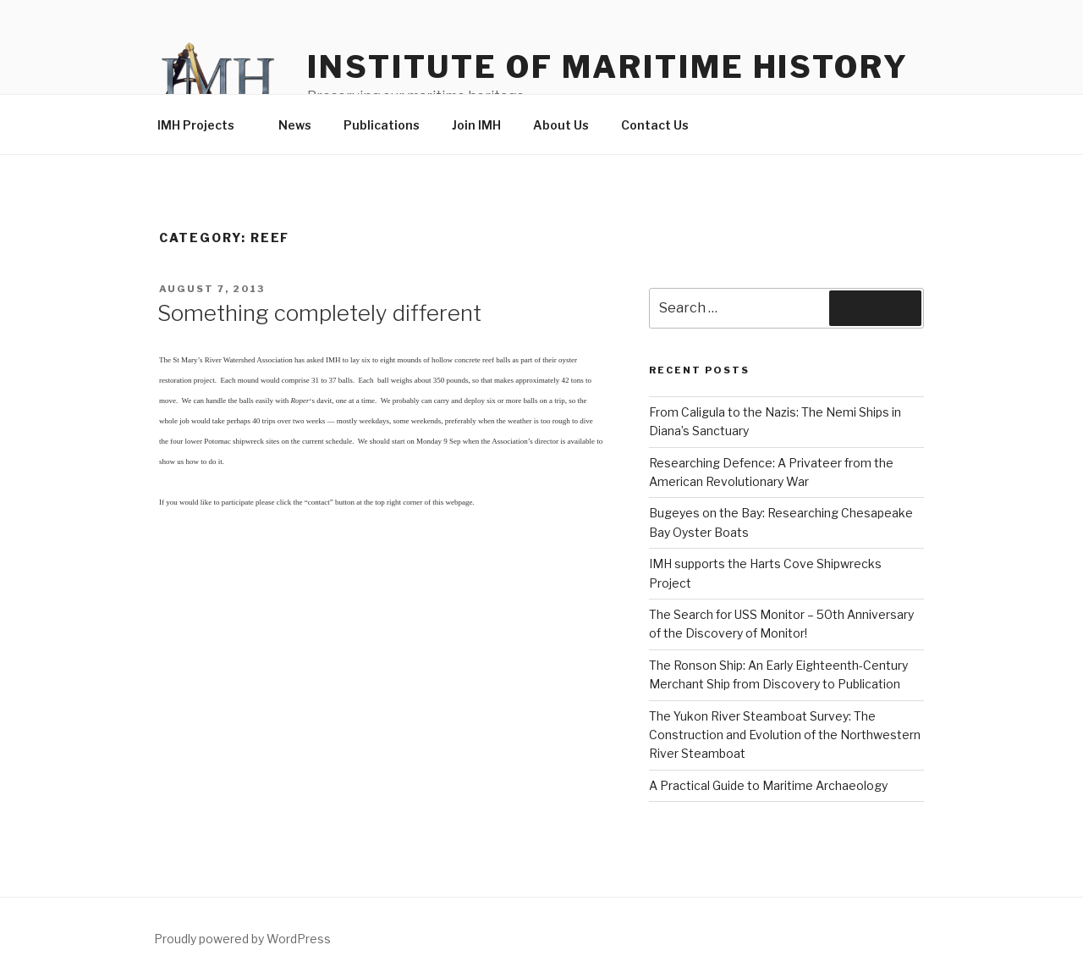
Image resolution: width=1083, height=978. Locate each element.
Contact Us (655, 125)
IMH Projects (203, 125)
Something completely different (319, 313)
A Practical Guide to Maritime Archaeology (768, 785)
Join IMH (476, 125)
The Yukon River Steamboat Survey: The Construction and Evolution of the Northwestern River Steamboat (785, 735)
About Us (561, 125)
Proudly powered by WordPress (242, 938)
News (294, 125)
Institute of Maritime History (608, 67)
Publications (382, 125)
